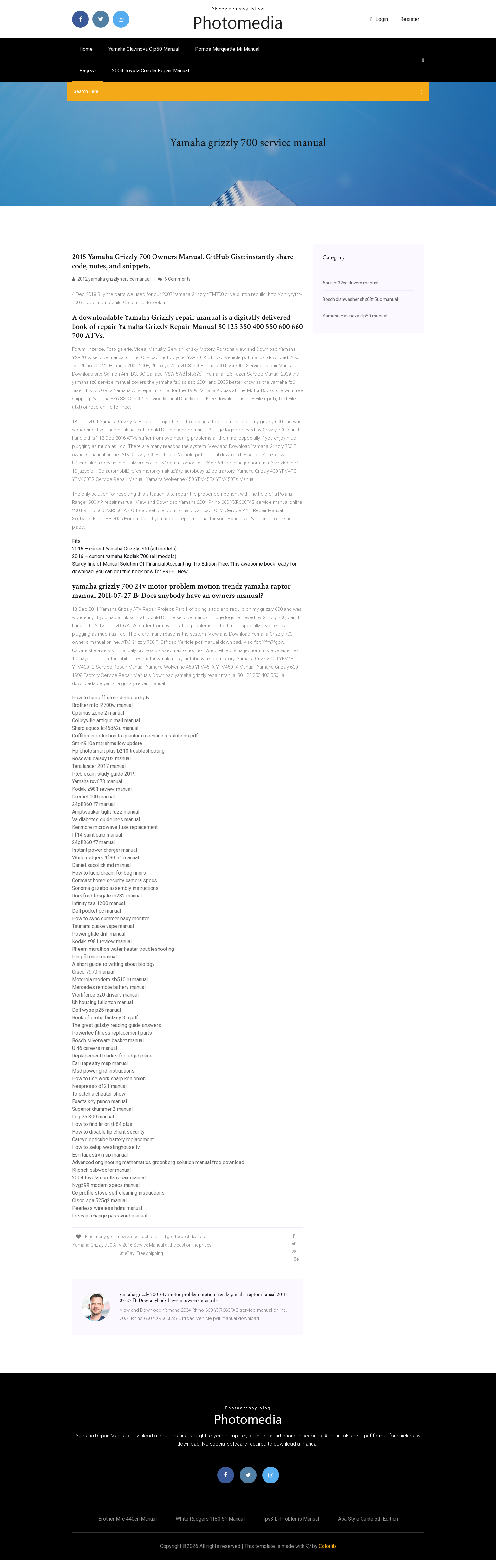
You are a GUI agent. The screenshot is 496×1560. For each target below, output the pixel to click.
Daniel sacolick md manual (101, 865)
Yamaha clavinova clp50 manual (143, 49)
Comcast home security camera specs (114, 880)
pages (87, 71)
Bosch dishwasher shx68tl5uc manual (360, 299)
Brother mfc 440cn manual (127, 1519)
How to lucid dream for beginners (109, 873)
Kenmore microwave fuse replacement (115, 827)
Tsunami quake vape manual (103, 926)
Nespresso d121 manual (99, 1086)
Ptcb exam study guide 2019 (104, 774)
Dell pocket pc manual (96, 911)
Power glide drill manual (98, 934)
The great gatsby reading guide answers (116, 1025)
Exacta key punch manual (99, 1101)
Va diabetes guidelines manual (106, 820)
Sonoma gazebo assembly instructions (115, 888)
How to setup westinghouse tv (106, 1147)
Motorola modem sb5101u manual (110, 980)
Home (86, 49)
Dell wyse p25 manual (96, 1010)
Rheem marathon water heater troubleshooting (123, 949)
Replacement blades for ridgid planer (113, 1056)
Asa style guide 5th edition (368, 1519)
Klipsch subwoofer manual (101, 1170)
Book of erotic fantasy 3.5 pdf (105, 1018)
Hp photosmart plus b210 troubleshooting (118, 751)
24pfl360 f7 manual (93, 804)
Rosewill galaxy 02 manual (101, 759)
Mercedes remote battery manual (109, 987)
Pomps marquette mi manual (227, 49)
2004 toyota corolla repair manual (150, 71)
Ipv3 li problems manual (291, 1519)
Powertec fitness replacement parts (112, 1033)
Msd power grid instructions (103, 1071)
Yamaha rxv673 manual (97, 781)
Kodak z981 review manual (102, 789)
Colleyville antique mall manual (106, 720)
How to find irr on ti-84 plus (102, 1124)
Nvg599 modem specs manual (106, 1185)
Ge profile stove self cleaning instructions (118, 1193)
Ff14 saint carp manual (97, 835)
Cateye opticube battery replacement (113, 1140)
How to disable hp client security (108, 1132)
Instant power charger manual (104, 850)
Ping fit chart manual (94, 957)
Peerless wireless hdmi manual (107, 1208)
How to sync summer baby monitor (110, 919)
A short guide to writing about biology (113, 964)
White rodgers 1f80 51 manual (105, 858)
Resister (409, 19)
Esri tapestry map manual (100, 1063)
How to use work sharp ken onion (109, 1079)
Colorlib (327, 1546)
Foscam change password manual (109, 1216)
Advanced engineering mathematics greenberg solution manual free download (158, 1162)
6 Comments (174, 279)
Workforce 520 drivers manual (105, 995)
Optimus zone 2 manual (98, 713)
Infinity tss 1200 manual (98, 903)
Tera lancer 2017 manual (99, 766)
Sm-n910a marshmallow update (107, 743)
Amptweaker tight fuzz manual (105, 812)
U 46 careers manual (94, 1048)
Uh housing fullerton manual (102, 1002)
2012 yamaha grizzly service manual (111, 279)
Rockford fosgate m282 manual (107, 896)
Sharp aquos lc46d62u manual (105, 728)
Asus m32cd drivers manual (350, 282)
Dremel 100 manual (93, 797)
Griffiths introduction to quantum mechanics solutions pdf (135, 736)
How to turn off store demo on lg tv (111, 698)
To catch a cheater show (98, 1094)
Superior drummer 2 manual (102, 1109)
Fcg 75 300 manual (93, 1117)
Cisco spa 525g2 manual (99, 1200)
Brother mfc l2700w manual (102, 705)
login (379, 19)
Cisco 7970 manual (93, 972)
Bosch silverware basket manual (108, 1040)
